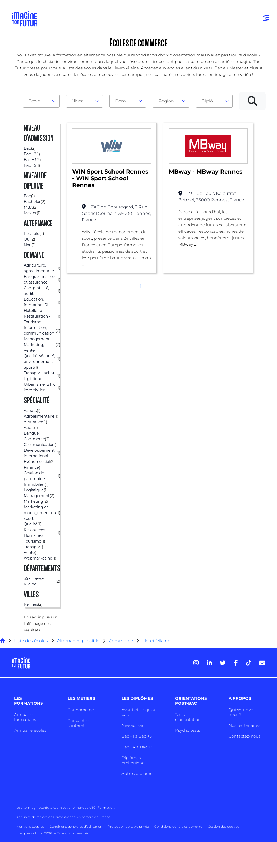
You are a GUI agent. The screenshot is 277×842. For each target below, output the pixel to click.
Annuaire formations (25, 717)
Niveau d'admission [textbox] (82, 101)
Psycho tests (187, 730)
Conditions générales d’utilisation (76, 826)
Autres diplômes (137, 773)
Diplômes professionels (134, 760)
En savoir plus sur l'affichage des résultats (40, 624)
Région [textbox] (166, 101)
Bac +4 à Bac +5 (137, 747)
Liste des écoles (31, 640)
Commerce (121, 640)
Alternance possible (78, 640)
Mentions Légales (30, 826)
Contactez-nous (244, 736)
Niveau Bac (132, 725)
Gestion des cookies (223, 826)
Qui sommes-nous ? (242, 712)
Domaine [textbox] (125, 101)
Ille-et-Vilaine (156, 640)
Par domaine (81, 709)
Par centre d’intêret (78, 723)
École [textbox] (34, 101)
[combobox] (41, 101)
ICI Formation (103, 808)
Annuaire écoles (30, 730)
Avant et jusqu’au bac (139, 712)
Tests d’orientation (188, 717)
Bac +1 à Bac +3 (136, 736)
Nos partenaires (244, 725)
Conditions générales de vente (178, 826)
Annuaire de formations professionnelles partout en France (63, 817)
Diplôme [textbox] (211, 101)
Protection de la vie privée (128, 826)
